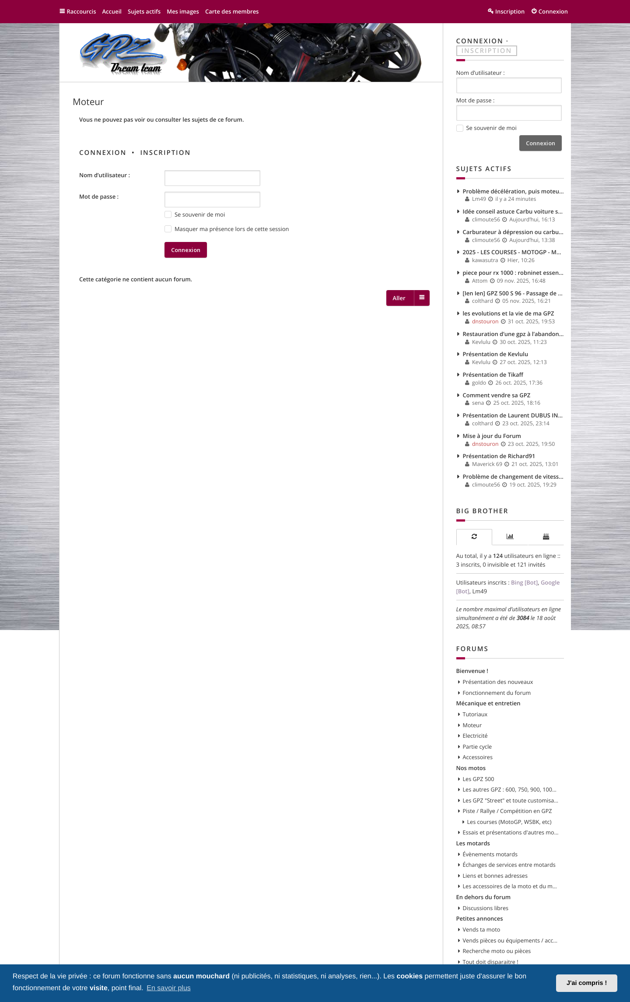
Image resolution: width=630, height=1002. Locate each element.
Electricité (475, 735)
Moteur (88, 102)
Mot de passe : (99, 196)
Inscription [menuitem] (510, 11)
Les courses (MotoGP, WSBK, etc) (509, 822)
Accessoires (478, 757)
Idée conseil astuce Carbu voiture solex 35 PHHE (513, 211)
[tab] (474, 537)
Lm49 (479, 591)
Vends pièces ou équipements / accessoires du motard (511, 940)
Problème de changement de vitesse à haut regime (513, 476)
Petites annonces (479, 918)
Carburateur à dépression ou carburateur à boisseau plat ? (513, 232)
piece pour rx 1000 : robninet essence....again (513, 273)
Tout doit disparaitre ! (490, 962)
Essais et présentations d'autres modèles (511, 832)
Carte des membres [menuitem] (232, 11)
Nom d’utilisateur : (104, 175)
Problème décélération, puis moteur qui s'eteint (513, 191)
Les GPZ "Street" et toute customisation (511, 800)
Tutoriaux (475, 714)
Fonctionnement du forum (497, 693)
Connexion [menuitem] (553, 11)
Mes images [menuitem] (183, 11)
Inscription (165, 152)
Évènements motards (490, 854)
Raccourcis (81, 11)
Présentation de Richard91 (499, 456)
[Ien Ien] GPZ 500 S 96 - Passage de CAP (513, 293)
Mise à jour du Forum (492, 436)
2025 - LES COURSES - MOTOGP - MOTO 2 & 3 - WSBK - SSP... (513, 252)
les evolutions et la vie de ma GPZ (508, 313)
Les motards (473, 843)
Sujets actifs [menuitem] (144, 11)
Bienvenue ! (472, 671)
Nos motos (471, 768)
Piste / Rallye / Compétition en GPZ (507, 811)
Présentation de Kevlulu (495, 354)
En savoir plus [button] (169, 988)
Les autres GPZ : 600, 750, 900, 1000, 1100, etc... (511, 789)
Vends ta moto (481, 929)
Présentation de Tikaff (493, 374)
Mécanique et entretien (488, 703)
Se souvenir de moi (194, 215)
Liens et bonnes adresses (495, 875)
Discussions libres (486, 908)
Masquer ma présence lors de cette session (226, 229)
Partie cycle (477, 746)
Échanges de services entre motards (509, 865)
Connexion (102, 152)
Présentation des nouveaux (498, 682)
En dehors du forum (483, 897)
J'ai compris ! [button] (587, 983)
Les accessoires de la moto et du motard (511, 886)
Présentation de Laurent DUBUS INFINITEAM (513, 415)
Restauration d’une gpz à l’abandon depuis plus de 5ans (513, 334)
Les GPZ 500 (478, 779)
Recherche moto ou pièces (497, 951)
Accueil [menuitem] (112, 11)
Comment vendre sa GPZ (497, 395)
